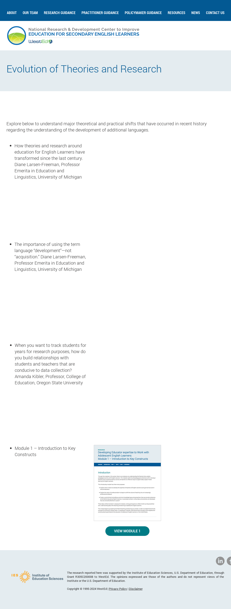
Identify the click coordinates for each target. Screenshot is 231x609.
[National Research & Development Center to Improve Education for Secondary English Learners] (220, 561)
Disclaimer (136, 589)
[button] (12, 11)
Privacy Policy (118, 589)
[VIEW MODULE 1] (127, 531)
